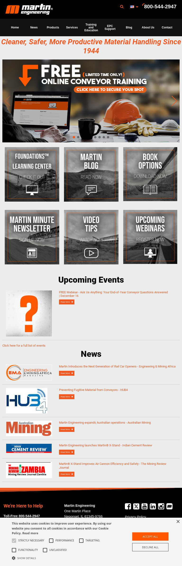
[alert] (91, 542)
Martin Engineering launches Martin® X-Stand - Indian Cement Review (105, 445)
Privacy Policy (135, 517)
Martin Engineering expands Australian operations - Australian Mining (105, 422)
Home (15, 27)
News (34, 27)
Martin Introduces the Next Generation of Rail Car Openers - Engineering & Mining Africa (117, 366)
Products (53, 27)
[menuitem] (29, 9)
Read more (30, 533)
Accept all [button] (150, 536)
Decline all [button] (150, 547)
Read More (65, 302)
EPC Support (110, 27)
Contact (167, 27)
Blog (129, 27)
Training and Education (91, 27)
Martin (29, 9)
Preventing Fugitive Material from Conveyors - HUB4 (93, 390)
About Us (148, 27)
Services (72, 27)
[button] (63, 558)
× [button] (178, 522)
